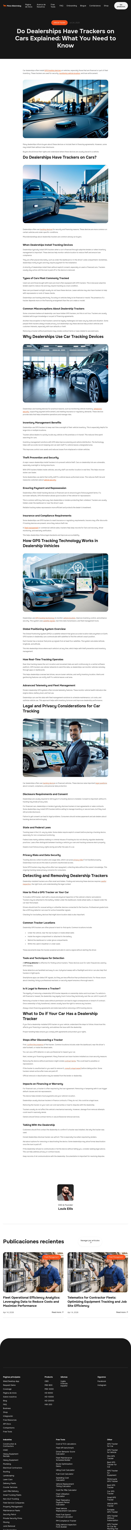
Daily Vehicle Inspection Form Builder (66, 1526)
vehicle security (50, 480)
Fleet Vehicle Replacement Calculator (66, 1509)
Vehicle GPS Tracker (112, 1505)
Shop (106, 6)
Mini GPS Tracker (111, 1457)
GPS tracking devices (53, 70)
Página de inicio (28, 5)
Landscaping (8, 1475)
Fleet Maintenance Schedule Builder (64, 1459)
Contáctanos (95, 6)
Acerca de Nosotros (41, 5)
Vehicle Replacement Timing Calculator (65, 1485)
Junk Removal (9, 1526)
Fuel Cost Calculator (64, 1474)
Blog (5, 1401)
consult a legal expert (73, 1068)
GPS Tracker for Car (112, 1445)
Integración (8, 1416)
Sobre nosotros (10, 1397)
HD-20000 (49, 1401)
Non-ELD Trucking (11, 1499)
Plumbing (7, 1464)
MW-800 (48, 1385)
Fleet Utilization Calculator (62, 1495)
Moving (6, 1522)
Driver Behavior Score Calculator (65, 1453)
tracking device (48, 783)
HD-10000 (49, 1397)
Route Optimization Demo (64, 1465)
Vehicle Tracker (59, 23)
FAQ (61, 6)
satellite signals (49, 621)
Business (7, 1408)
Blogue (83, 6)
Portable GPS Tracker (112, 1511)
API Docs (7, 1424)
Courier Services (10, 1487)
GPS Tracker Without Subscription (112, 1518)
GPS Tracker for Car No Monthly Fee (112, 1526)
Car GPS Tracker (110, 1492)
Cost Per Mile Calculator (66, 1490)
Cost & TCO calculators (66, 1444)
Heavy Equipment (10, 1460)
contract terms (70, 1061)
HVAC (5, 1450)
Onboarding (72, 6)
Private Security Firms (12, 1518)
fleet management (31, 528)
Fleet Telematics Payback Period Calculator (63, 1502)
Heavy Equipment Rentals (10, 1455)
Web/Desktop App (11, 1381)
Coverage (7, 1389)
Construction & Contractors (9, 1445)
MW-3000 (49, 1389)
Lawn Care (7, 1479)
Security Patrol (9, 1514)
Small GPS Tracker (111, 1498)
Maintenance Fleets (11, 1510)
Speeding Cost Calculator (62, 1479)
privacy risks (78, 860)
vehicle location (69, 618)
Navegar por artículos (90, 1241)
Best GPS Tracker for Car (112, 1464)
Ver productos (121, 6)
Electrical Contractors (12, 1468)
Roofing (6, 1472)
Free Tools (53, 5)
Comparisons (8, 1428)
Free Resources (9, 1420)
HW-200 (48, 1404)
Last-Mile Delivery (11, 1491)
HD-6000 (49, 1393)
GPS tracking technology (44, 618)
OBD (47, 1381)
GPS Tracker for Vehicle (112, 1451)
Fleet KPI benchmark (65, 1448)
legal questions (101, 783)
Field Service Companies (13, 1503)
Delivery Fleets (9, 1483)
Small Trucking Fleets (12, 1495)
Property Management (13, 1507)
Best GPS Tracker (111, 1486)
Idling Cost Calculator (65, 1470)
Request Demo (9, 1385)
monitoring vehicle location (69, 73)
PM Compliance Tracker (66, 1521)
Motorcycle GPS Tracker (112, 1480)
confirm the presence (35, 1045)
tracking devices (46, 229)
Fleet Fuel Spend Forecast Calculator (64, 1516)
